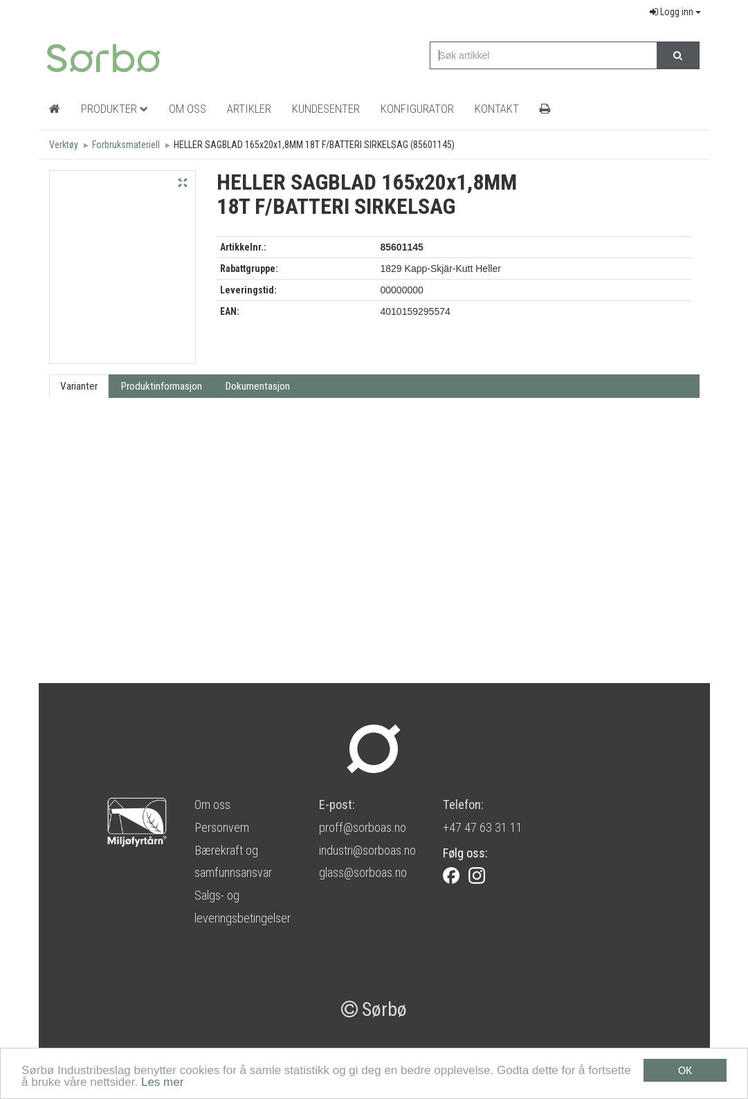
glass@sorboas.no (363, 872)
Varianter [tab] (79, 386)
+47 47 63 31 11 (482, 827)
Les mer (162, 1083)
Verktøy (63, 144)
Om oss (212, 804)
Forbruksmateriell (126, 144)
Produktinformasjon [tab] (161, 386)
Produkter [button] (114, 109)
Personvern (221, 827)
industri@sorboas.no (367, 850)
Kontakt (497, 109)
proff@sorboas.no (362, 827)
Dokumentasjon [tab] (258, 386)
